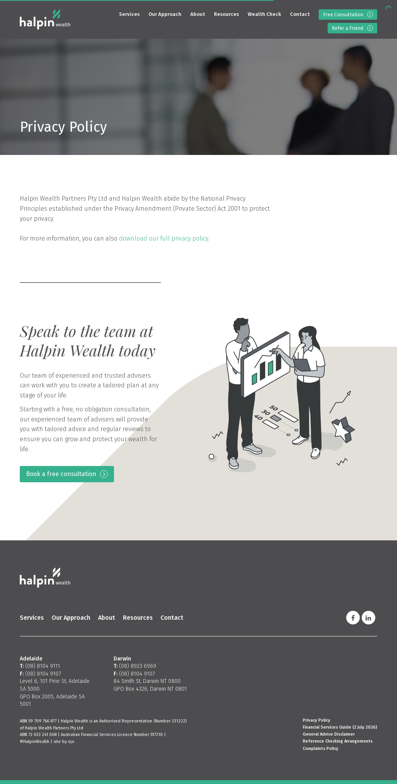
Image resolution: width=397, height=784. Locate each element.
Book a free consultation (61, 474)
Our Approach (164, 14)
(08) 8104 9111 (42, 666)
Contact (300, 14)
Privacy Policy (316, 720)
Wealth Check (264, 14)
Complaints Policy (320, 748)
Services (129, 14)
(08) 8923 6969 (137, 666)
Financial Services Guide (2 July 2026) (340, 727)
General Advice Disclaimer (329, 734)
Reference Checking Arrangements (338, 741)
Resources (226, 14)
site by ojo (64, 741)
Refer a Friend (347, 28)
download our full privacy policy (163, 238)
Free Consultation (343, 14)
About (197, 14)
